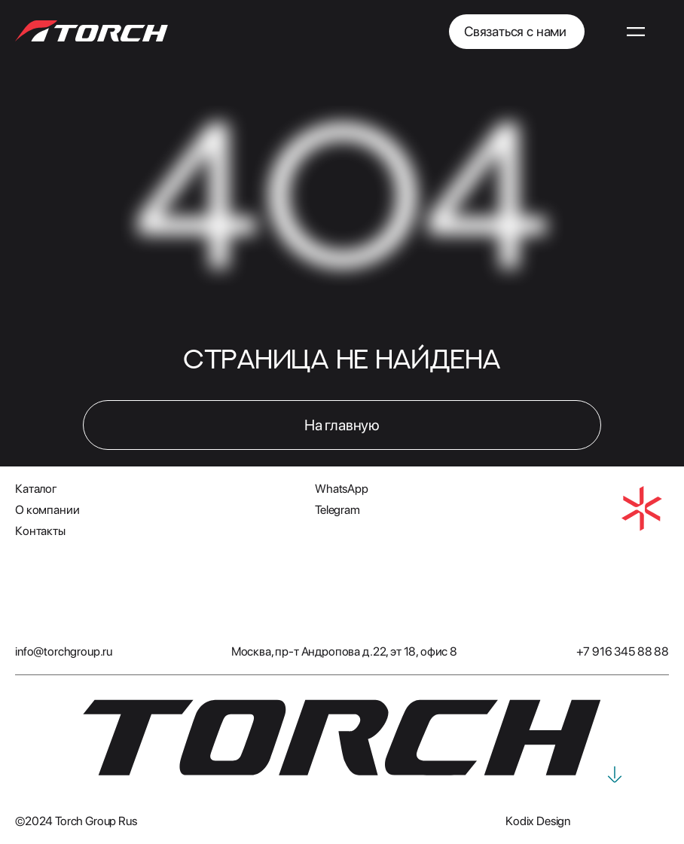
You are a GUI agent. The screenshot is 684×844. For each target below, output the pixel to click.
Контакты (40, 531)
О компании (47, 510)
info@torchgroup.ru (63, 651)
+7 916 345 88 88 (622, 651)
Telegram (337, 510)
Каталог (36, 489)
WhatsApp (341, 489)
